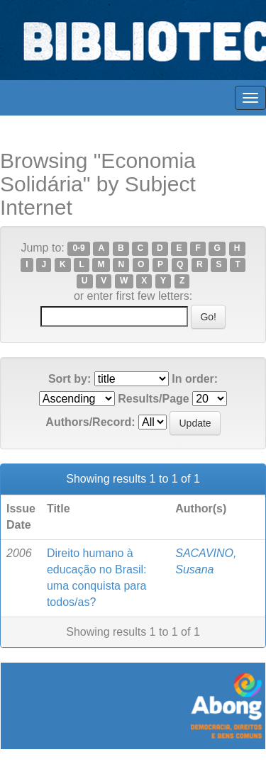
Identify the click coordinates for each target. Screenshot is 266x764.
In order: (195, 379)
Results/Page (153, 399)
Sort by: (69, 379)
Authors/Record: (90, 422)
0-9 (78, 249)
